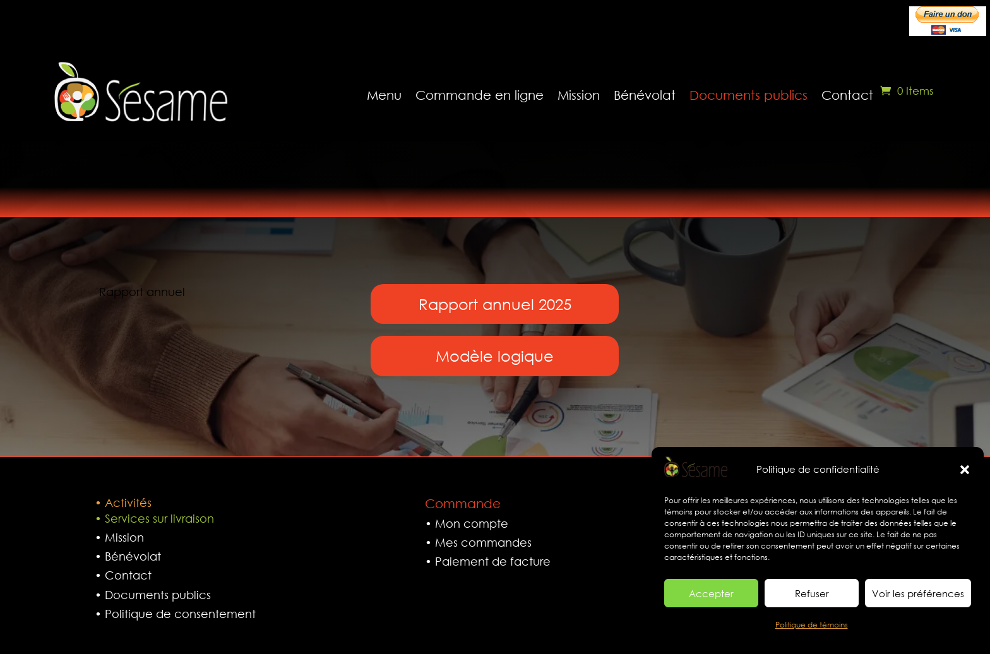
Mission (579, 95)
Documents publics (748, 95)
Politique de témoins (811, 624)
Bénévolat (645, 95)
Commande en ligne (479, 95)
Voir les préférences (918, 593)
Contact (847, 95)
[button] (964, 469)
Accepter (711, 593)
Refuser (812, 593)
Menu (384, 95)
